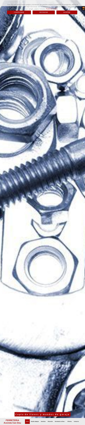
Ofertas (69, 421)
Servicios (43, 421)
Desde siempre (35, 421)
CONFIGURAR (19, 12)
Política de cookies (52, 9)
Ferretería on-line (60, 421)
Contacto (76, 421)
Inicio (27, 421)
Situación (50, 421)
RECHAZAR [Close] (44, 12)
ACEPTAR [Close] (66, 12)
